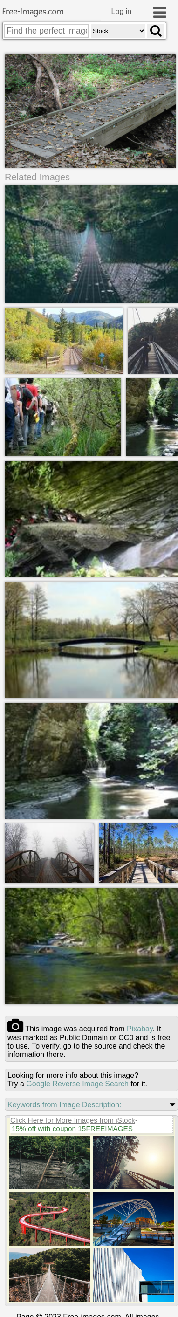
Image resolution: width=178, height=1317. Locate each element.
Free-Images (33, 12)
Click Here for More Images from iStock (72, 1118)
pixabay (140, 1027)
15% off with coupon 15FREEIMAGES (72, 1127)
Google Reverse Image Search (77, 1082)
